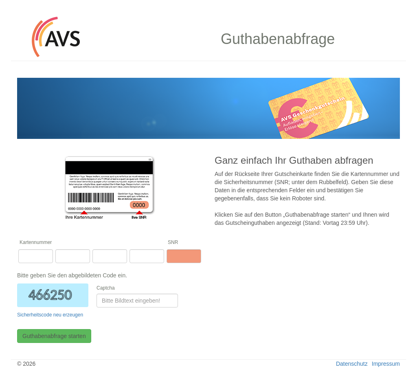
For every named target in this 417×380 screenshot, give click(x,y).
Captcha (106, 288)
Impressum (386, 363)
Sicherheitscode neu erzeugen (50, 315)
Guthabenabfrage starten (54, 336)
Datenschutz (352, 363)
